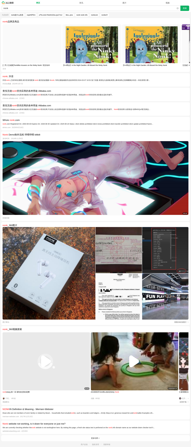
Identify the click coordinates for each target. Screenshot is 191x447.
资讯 (81, 3)
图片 (124, 3)
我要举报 (106, 444)
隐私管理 (95, 444)
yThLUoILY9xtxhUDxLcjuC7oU (50, 15)
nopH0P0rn (31, 15)
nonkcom (94, 15)
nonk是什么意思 (17, 15)
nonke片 (104, 15)
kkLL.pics (69, 15)
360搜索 (8, 2)
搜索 (185, 8)
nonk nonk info (81, 15)
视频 (168, 3)
